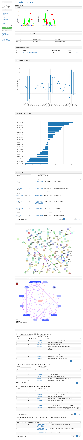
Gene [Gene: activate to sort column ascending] (45, 179)
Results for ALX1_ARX (24, 2)
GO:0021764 (39, 342)
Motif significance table (6, 14)
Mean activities (5, 19)
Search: (24, 175)
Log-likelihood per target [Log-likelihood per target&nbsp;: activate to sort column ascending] (21, 338)
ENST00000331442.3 (39, 195)
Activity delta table (5, 34)
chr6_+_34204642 (19, 201)
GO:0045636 (39, 346)
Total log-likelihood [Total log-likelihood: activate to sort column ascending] (31, 338)
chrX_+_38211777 (19, 197)
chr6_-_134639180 (19, 188)
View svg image (19, 324)
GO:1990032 (39, 374)
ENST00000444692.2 (39, 208)
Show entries (43, 175)
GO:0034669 (39, 376)
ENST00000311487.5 (39, 203)
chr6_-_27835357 (19, 195)
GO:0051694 (39, 358)
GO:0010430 (39, 356)
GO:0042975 (39, 398)
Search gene (7, 27)
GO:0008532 (39, 403)
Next (79, 219)
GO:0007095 (39, 354)
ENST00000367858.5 (39, 188)
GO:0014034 (39, 340)
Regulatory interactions (6, 35)
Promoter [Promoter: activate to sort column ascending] (18, 179)
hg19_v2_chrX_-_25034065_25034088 (29, 54)
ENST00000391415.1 (39, 184)
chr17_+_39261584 (19, 184)
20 (76, 219)
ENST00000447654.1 (39, 204)
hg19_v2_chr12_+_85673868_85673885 (29, 52)
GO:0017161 (39, 407)
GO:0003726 (39, 405)
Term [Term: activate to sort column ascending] (38, 338)
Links (20, 39)
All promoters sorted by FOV (6, 23)
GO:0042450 (39, 348)
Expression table (5, 39)
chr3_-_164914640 (19, 211)
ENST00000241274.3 (39, 211)
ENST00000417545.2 (39, 215)
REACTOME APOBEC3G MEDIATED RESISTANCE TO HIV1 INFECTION (42, 429)
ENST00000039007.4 (39, 197)
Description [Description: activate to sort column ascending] (50, 338)
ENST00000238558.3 (39, 181)
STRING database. (44, 224)
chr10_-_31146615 (19, 208)
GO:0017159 (39, 411)
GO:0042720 (39, 378)
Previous (61, 219)
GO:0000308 (39, 372)
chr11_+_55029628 (19, 215)
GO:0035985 (39, 371)
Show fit (18, 182)
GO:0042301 (39, 396)
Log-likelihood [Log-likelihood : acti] (30, 178)
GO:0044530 (39, 380)
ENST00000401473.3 (39, 202)
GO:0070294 (39, 344)
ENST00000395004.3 (39, 206)
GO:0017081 (39, 394)
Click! (77, 52)
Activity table (4, 33)
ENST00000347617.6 (39, 201)
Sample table (5, 17)
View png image (19, 326)
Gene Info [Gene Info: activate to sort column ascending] (56, 179)
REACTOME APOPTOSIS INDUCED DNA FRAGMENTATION (42, 425)
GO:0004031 (39, 400)
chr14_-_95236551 (19, 181)
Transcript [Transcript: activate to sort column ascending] (37, 179)
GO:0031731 (39, 402)
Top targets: (18, 172)
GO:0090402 (39, 351)
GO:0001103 (39, 392)
